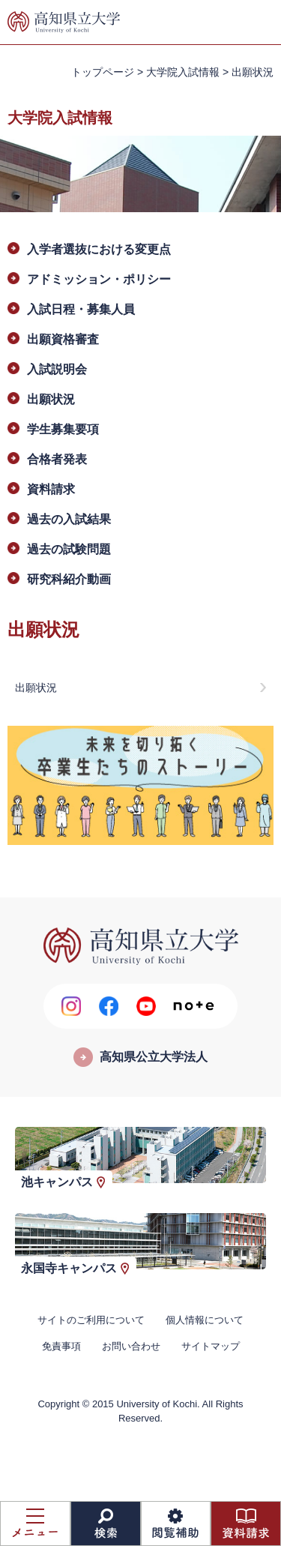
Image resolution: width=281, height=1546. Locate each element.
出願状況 (51, 399)
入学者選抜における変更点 (99, 249)
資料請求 (51, 489)
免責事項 (61, 1346)
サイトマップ (210, 1346)
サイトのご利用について (91, 1320)
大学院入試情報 (183, 72)
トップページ (102, 72)
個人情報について (205, 1320)
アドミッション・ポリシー (99, 279)
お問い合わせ (131, 1346)
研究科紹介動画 (69, 579)
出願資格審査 (63, 339)
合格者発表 (57, 459)
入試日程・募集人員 (81, 309)
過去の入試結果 (69, 519)
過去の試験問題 (69, 549)
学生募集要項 (63, 429)
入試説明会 (57, 369)
